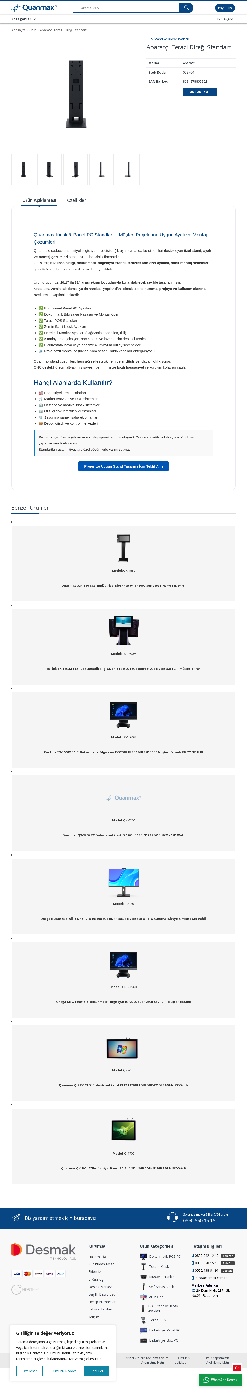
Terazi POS (153, 1320)
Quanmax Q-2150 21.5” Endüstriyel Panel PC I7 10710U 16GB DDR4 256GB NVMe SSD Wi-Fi (123, 1085)
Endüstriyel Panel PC (160, 1330)
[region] (63, 1353)
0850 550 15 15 (199, 1220)
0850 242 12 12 (215, 1255)
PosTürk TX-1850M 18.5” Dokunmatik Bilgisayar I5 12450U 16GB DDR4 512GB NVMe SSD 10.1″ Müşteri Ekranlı (123, 669)
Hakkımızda (97, 1256)
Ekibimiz (95, 1271)
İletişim (94, 1317)
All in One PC (154, 1297)
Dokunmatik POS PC (160, 1256)
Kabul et (96, 1371)
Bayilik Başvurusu (102, 1294)
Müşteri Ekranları (157, 1276)
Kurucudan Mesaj (102, 1264)
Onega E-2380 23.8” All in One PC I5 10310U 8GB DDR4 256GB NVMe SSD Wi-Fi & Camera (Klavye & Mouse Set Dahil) (123, 919)
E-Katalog (96, 1279)
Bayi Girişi (225, 8)
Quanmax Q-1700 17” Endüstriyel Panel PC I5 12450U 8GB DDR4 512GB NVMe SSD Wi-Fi (123, 1168)
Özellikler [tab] (76, 200)
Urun (32, 30)
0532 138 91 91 (214, 1270)
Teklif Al (199, 92)
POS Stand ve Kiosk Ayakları (167, 39)
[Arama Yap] (126, 8)
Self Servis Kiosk (157, 1286)
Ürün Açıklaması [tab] (39, 200)
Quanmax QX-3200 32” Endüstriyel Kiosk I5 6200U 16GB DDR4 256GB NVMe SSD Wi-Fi (123, 835)
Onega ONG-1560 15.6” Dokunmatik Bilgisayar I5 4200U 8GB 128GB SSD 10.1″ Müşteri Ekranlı (123, 1002)
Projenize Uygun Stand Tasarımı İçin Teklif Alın (123, 466)
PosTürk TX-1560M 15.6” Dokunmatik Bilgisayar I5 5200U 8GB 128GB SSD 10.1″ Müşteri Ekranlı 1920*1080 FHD (123, 752)
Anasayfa (18, 30)
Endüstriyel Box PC (159, 1340)
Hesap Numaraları (102, 1301)
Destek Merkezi (100, 1286)
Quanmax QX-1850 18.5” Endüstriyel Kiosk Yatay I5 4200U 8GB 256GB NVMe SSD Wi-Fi (123, 586)
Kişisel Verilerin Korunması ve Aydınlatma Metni (145, 1360)
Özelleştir (29, 1371)
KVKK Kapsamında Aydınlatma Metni (218, 1360)
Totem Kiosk (154, 1266)
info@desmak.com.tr (210, 1278)
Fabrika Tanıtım (100, 1309)
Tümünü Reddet (63, 1371)
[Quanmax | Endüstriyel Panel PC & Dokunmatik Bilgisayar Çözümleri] (23, 8)
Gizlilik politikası (181, 1360)
